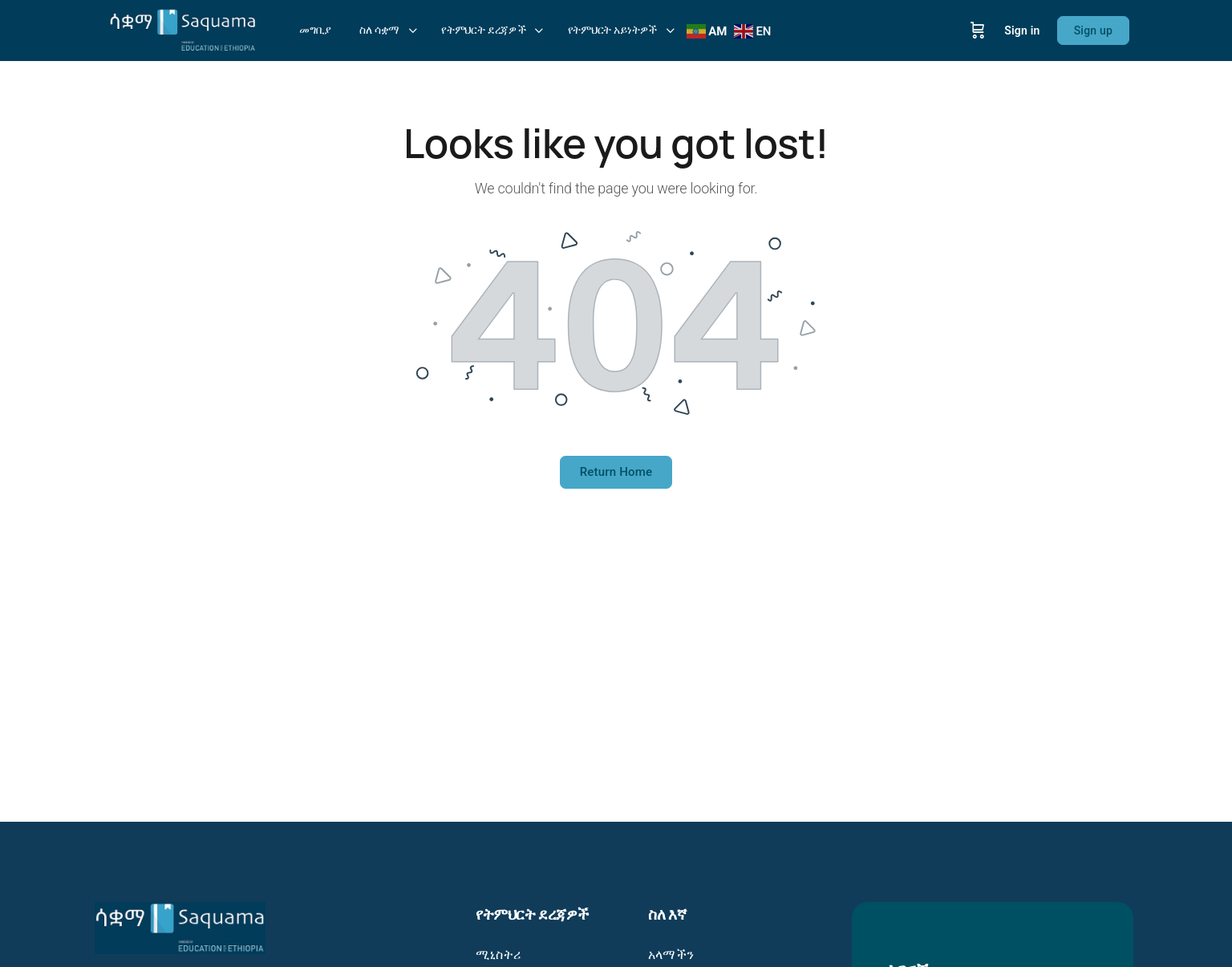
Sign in (1022, 30)
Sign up (1093, 30)
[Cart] (977, 30)
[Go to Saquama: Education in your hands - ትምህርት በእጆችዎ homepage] (183, 29)
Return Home (616, 472)
